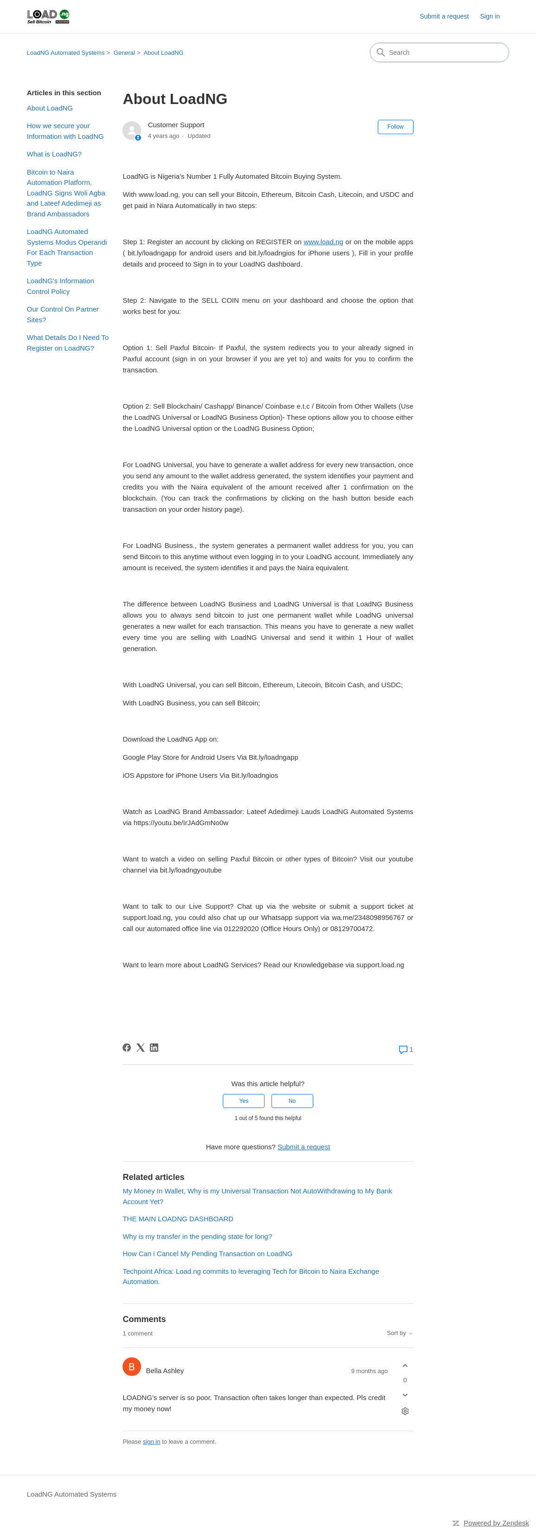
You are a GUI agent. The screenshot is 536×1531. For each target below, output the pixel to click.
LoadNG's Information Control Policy (60, 286)
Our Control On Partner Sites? (63, 314)
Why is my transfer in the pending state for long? (197, 1236)
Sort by (400, 1333)
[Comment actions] (405, 1411)
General (124, 52)
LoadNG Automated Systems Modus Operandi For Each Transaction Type (67, 247)
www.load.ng (323, 242)
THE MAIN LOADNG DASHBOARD (178, 1219)
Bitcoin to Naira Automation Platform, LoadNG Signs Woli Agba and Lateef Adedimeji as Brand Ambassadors (66, 193)
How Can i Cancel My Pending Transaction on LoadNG (207, 1253)
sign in (152, 1441)
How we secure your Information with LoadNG (65, 131)
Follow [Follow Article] (395, 127)
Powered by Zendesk (496, 1523)
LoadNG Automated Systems (66, 52)
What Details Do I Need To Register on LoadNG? (68, 342)
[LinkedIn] (154, 1047)
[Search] (439, 52)
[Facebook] (127, 1047)
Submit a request (444, 16)
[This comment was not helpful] (405, 1395)
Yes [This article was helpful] (244, 1101)
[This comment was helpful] (405, 1365)
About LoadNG (163, 52)
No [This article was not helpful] (292, 1101)
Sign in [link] (490, 16)
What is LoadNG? (54, 154)
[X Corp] (140, 1047)
